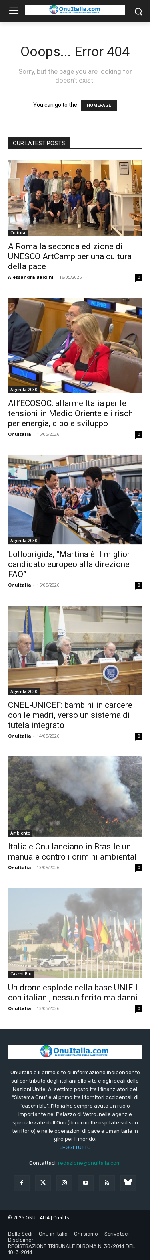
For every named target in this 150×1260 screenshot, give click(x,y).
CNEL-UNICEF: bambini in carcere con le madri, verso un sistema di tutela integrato (70, 715)
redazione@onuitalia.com (89, 1163)
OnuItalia (19, 434)
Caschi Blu (21, 974)
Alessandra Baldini (31, 277)
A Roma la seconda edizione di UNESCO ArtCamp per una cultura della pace (70, 256)
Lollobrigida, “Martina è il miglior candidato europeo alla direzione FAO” (69, 564)
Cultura (17, 233)
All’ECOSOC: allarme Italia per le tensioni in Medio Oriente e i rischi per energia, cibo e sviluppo (71, 413)
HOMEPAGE (99, 105)
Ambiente (20, 833)
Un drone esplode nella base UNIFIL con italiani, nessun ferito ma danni (74, 992)
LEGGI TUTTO (75, 1147)
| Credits (60, 1218)
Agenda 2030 (23, 389)
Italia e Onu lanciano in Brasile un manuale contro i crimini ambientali (73, 852)
